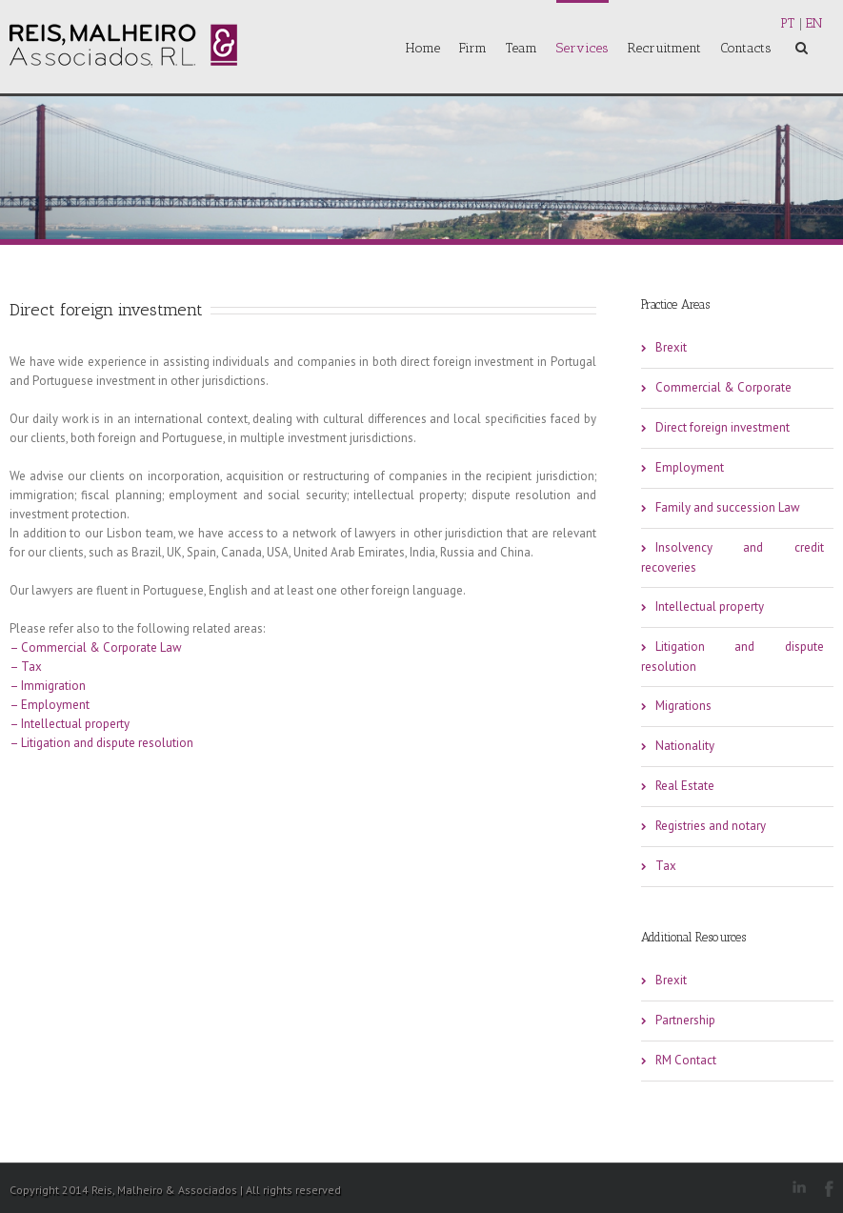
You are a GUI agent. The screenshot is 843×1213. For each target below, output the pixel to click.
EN (814, 23)
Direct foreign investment (722, 427)
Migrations (683, 705)
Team (521, 48)
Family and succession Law (727, 507)
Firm (473, 48)
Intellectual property (709, 606)
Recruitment (664, 48)
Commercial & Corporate (723, 387)
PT (787, 23)
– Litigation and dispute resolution (101, 743)
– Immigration (48, 685)
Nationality (684, 746)
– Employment (50, 705)
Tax (665, 866)
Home (423, 48)
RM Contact (685, 1060)
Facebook (829, 1189)
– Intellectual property (70, 724)
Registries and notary (710, 826)
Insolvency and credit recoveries (732, 557)
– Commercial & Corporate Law (96, 647)
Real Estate (684, 786)
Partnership (685, 1020)
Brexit (671, 347)
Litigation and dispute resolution (732, 656)
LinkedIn (799, 1187)
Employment (689, 467)
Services (582, 48)
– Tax (26, 666)
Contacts (746, 48)
